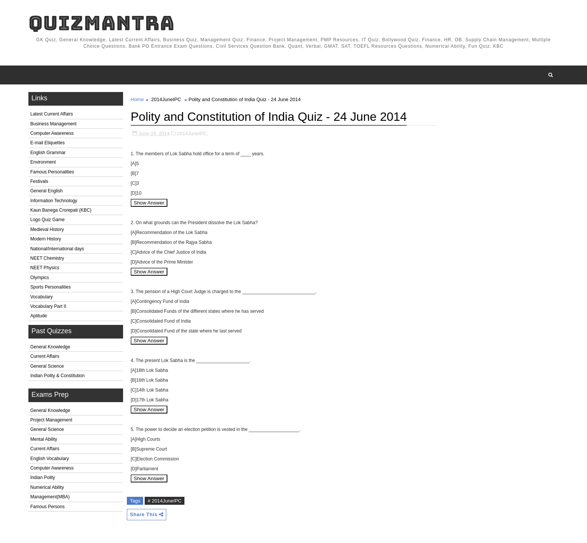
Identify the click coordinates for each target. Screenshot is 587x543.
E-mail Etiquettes (47, 142)
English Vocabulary (49, 458)
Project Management (51, 420)
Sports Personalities (50, 287)
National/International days (57, 248)
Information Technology (53, 200)
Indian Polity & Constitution (57, 375)
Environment (43, 162)
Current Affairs (44, 356)
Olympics (39, 277)
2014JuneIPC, (192, 133)
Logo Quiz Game (47, 219)
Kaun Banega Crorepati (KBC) (60, 210)
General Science (47, 366)
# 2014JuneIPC (165, 501)
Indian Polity (42, 477)
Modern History (45, 239)
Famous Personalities (52, 172)
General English (46, 190)
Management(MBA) (50, 496)
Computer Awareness (52, 133)
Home (137, 99)
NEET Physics (44, 267)
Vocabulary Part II (48, 306)
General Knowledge (50, 347)
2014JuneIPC (166, 99)
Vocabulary (41, 297)
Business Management (53, 123)
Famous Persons (47, 506)
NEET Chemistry (47, 258)
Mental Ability (43, 439)
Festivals (39, 181)
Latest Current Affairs (51, 114)
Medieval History (47, 229)
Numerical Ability (47, 487)
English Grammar (48, 152)
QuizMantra (101, 23)
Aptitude (38, 315)
